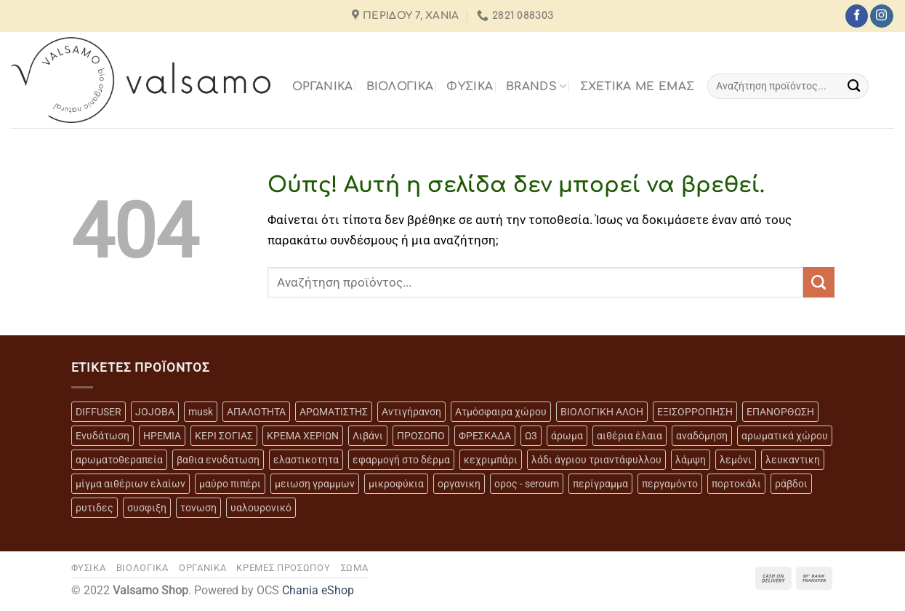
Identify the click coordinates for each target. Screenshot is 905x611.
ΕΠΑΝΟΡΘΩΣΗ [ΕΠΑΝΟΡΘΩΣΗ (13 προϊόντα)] (780, 412)
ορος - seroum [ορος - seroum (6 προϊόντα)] (526, 484)
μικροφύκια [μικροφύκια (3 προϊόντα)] (396, 484)
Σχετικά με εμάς (637, 86)
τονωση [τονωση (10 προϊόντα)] (198, 508)
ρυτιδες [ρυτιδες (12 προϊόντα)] (94, 508)
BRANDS (536, 86)
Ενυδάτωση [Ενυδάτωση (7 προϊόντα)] (102, 436)
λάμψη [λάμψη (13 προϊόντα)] (690, 460)
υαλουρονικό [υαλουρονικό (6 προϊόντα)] (260, 508)
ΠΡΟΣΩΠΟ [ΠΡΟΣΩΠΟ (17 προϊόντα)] (421, 436)
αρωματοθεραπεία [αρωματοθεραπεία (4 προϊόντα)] (119, 460)
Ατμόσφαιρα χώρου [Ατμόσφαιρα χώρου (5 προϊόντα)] (501, 412)
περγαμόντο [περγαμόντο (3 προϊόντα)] (670, 484)
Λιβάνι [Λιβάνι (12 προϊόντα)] (368, 436)
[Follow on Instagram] (881, 16)
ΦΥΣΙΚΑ (469, 86)
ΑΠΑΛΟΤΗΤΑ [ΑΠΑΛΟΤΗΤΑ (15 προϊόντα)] (256, 412)
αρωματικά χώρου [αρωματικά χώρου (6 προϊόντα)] (784, 436)
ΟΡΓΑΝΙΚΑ (322, 86)
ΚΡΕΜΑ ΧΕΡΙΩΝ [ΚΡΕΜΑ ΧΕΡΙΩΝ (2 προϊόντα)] (303, 436)
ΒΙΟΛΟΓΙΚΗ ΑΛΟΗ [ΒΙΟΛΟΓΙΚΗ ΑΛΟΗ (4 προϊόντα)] (601, 412)
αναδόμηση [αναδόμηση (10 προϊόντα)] (702, 436)
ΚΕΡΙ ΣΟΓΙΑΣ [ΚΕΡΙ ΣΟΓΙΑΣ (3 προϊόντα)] (224, 436)
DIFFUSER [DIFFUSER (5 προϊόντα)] (98, 412)
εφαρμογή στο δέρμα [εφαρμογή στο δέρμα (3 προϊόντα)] (401, 460)
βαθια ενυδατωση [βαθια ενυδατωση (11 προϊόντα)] (218, 460)
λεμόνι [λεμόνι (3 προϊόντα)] (736, 460)
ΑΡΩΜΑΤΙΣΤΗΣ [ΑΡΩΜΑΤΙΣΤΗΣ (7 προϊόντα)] (333, 412)
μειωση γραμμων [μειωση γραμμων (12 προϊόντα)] (315, 484)
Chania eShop (318, 590)
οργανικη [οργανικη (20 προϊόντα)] (459, 484)
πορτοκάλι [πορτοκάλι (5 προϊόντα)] (736, 484)
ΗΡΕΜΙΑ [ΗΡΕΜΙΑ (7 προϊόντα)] (162, 436)
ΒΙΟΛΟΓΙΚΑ (400, 86)
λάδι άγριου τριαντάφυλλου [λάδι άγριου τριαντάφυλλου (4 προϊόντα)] (596, 460)
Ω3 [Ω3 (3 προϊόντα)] (531, 436)
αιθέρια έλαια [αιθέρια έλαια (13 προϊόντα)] (629, 436)
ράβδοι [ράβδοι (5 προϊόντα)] (791, 484)
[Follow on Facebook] (856, 16)
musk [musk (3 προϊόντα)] (200, 412)
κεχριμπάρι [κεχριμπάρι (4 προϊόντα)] (491, 460)
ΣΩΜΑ (355, 567)
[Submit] (853, 86)
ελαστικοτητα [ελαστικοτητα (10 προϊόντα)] (306, 460)
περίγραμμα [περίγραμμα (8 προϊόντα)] (600, 484)
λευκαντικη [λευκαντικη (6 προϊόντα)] (792, 460)
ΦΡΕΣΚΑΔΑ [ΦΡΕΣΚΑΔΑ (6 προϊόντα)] (485, 436)
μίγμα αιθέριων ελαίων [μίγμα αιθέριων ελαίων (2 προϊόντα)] (130, 484)
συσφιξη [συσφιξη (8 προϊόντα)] (146, 508)
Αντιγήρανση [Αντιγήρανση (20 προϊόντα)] (411, 412)
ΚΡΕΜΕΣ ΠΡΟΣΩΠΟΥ (283, 567)
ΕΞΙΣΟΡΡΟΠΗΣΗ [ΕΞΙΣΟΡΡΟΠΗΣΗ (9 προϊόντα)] (695, 412)
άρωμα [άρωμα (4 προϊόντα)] (567, 436)
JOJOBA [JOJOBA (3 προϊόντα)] (154, 412)
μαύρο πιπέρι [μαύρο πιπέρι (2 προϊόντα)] (230, 484)
